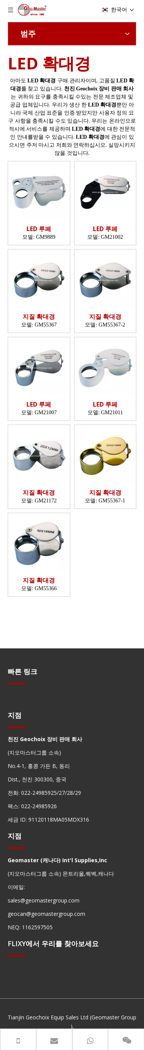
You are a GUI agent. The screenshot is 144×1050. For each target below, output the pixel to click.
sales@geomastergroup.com (43, 900)
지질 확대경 (39, 317)
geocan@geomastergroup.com (46, 913)
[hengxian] (17, 683)
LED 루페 (38, 229)
